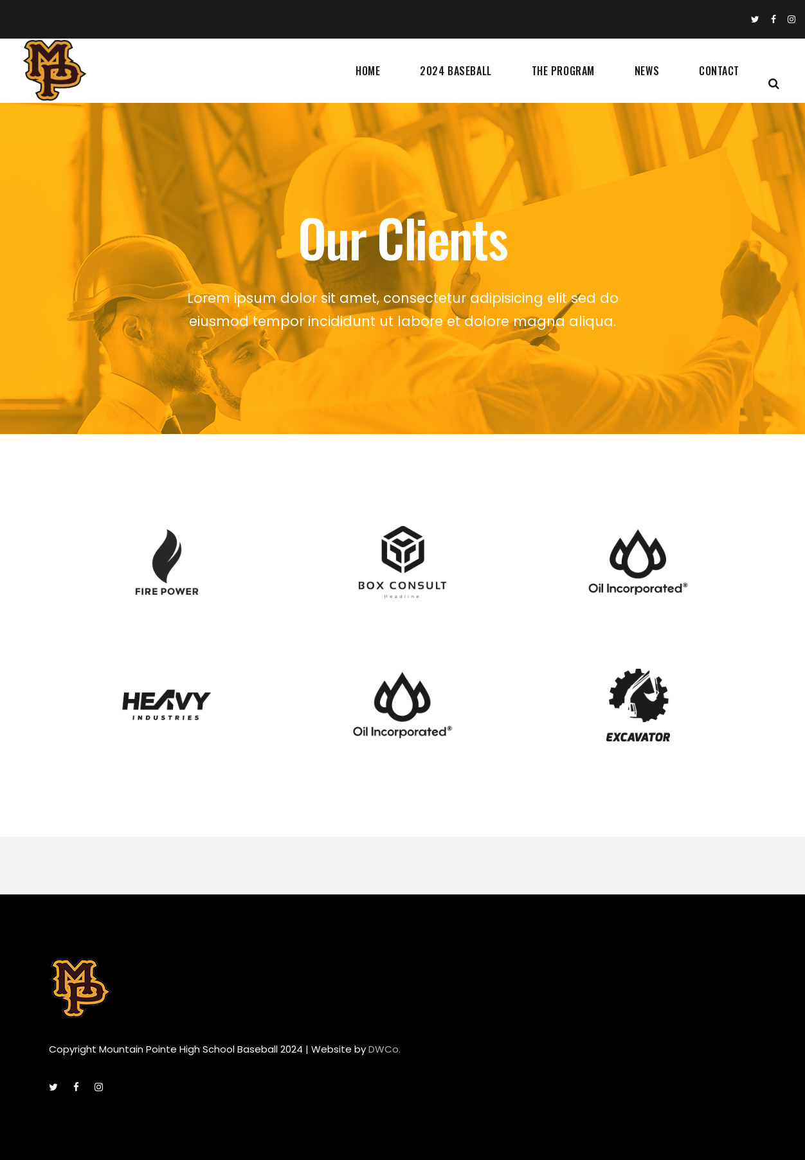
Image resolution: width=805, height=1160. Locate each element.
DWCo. (384, 1049)
